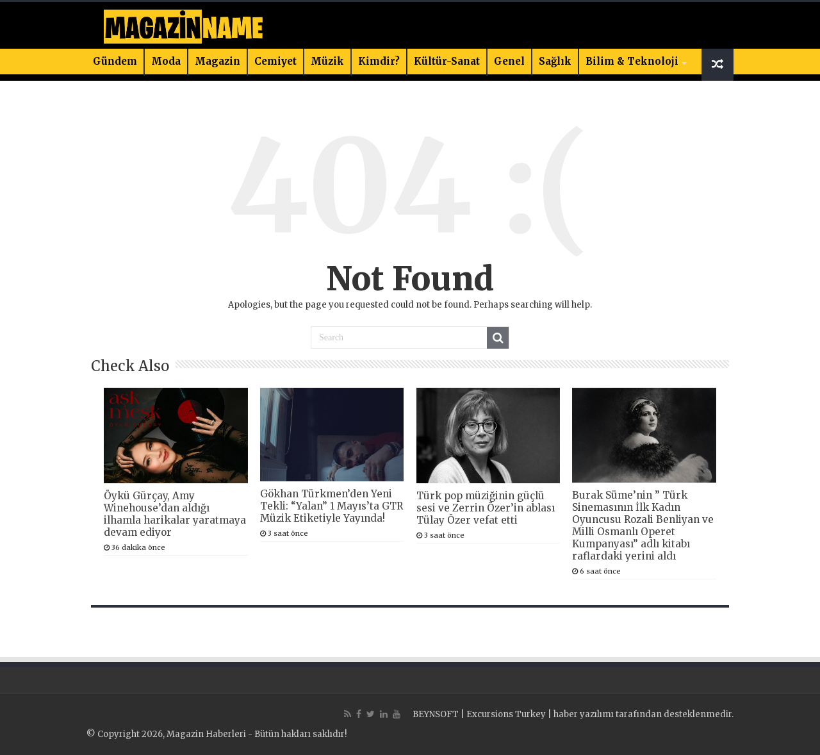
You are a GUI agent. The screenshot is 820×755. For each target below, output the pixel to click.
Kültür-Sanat (447, 61)
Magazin (217, 61)
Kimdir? (379, 61)
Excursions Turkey (506, 714)
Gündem (115, 61)
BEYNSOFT (436, 714)
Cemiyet (275, 61)
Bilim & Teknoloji (632, 61)
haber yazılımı (584, 714)
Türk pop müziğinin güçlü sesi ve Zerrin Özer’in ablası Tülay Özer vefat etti (485, 508)
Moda (166, 61)
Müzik (327, 61)
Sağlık (555, 61)
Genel (509, 61)
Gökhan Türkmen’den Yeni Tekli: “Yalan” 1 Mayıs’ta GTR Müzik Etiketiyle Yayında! (331, 506)
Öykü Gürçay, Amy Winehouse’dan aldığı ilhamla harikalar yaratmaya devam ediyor (175, 514)
